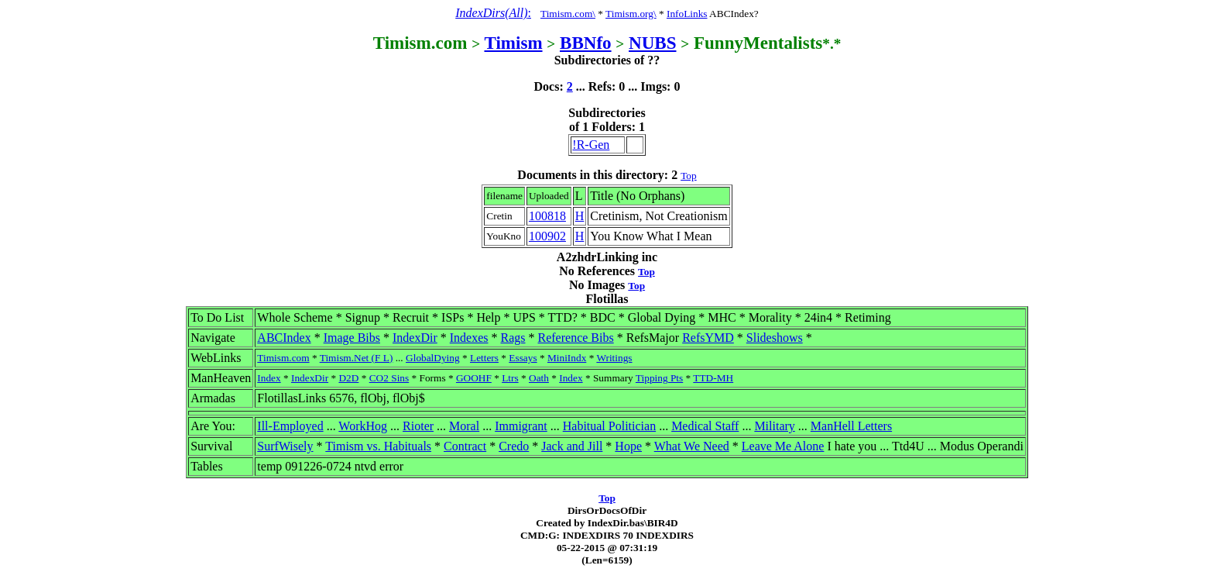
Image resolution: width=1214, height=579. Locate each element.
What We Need (691, 446)
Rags (513, 337)
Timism (513, 43)
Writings (614, 358)
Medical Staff (705, 426)
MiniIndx (566, 358)
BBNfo (586, 43)
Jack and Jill (571, 446)
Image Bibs (352, 337)
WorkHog (362, 426)
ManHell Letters (851, 426)
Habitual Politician (609, 426)
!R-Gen (590, 144)
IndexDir (415, 337)
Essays (523, 358)
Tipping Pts (659, 378)
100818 (547, 215)
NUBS (652, 43)
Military (774, 426)
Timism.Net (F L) (356, 358)
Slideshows (774, 337)
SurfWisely (285, 446)
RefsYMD (708, 337)
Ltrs (510, 378)
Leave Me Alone (783, 446)
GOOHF (474, 378)
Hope (628, 446)
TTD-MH (713, 378)
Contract (465, 446)
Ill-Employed (290, 426)
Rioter (418, 426)
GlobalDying (433, 358)
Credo (514, 446)
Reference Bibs (576, 337)
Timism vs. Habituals (378, 446)
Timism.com (283, 358)
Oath (539, 378)
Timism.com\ (567, 13)
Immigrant (521, 426)
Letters (484, 358)
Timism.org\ (631, 13)
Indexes (469, 337)
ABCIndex (283, 337)
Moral (464, 426)
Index (268, 378)
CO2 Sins (389, 378)
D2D (348, 378)
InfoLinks (687, 13)
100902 (547, 236)
